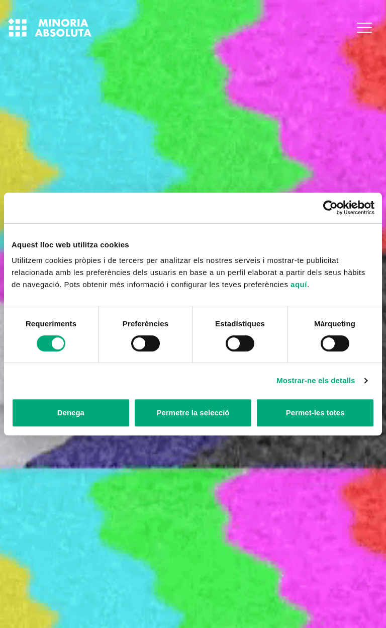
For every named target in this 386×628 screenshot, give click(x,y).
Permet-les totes (315, 412)
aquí (299, 284)
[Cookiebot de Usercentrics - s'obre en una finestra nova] (330, 208)
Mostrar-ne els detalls (315, 380)
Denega (70, 412)
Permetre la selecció (192, 412)
